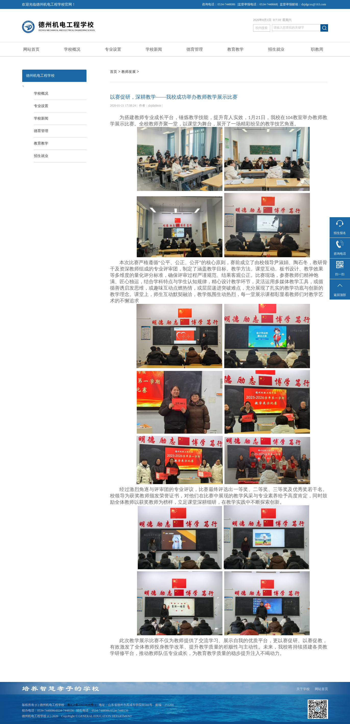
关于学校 (303, 689)
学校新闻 (154, 49)
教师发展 (128, 72)
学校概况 (72, 49)
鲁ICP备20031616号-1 (81, 705)
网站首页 (31, 49)
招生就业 (276, 49)
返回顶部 (340, 295)
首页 (113, 72)
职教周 (317, 49)
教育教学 (235, 49)
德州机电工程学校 (40, 75)
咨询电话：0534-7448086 (218, 4)
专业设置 (113, 49)
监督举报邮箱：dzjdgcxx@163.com (303, 4)
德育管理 (194, 49)
